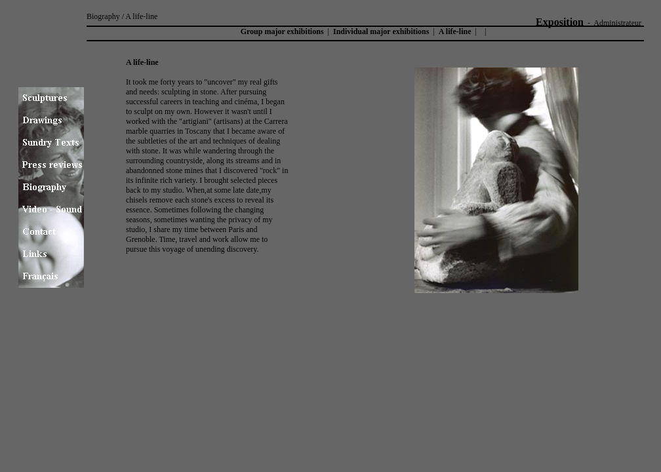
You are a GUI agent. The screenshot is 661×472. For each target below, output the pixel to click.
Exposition (560, 22)
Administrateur (617, 23)
